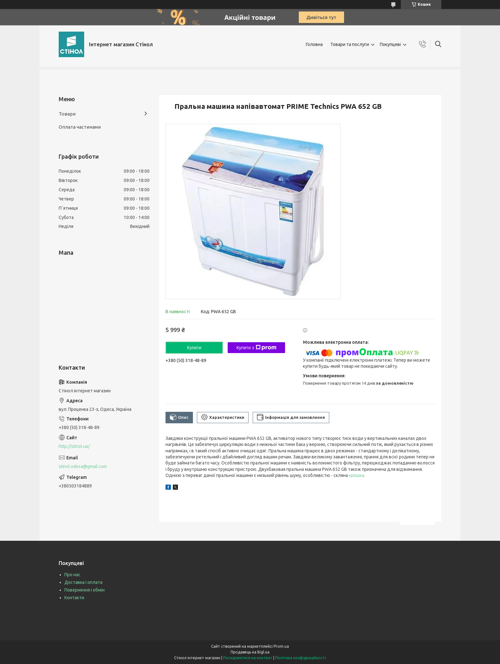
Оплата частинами (80, 127)
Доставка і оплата (83, 582)
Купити (194, 347)
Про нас (72, 574)
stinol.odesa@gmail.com (83, 466)
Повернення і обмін (84, 589)
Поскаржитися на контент (247, 658)
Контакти (74, 597)
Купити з (256, 348)
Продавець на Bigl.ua (250, 652)
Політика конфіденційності (300, 658)
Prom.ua (281, 646)
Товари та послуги (349, 44)
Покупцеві (390, 44)
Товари (67, 114)
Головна (314, 44)
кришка (356, 475)
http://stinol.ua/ (74, 446)
